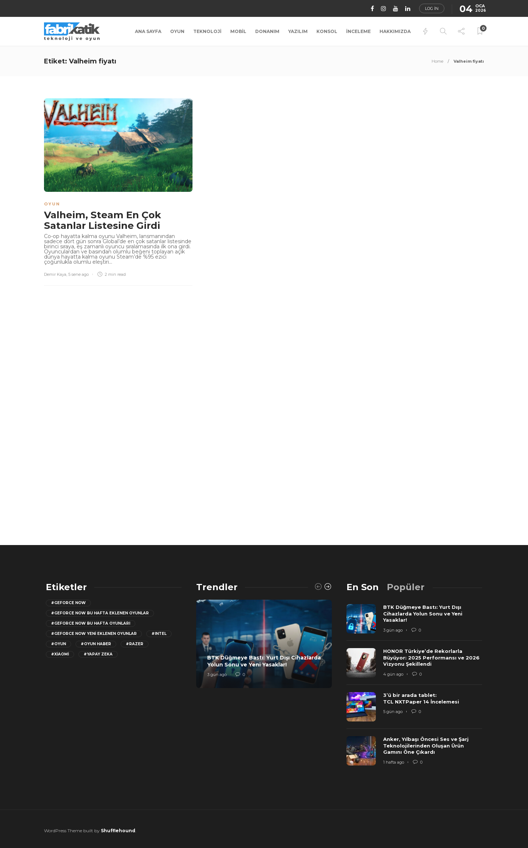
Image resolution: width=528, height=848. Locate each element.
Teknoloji (207, 31)
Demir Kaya (55, 274)
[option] (264, 644)
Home (437, 61)
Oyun (177, 31)
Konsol (326, 31)
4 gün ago (393, 674)
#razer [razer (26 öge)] (134, 644)
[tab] (362, 587)
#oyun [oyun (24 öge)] (58, 644)
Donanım (267, 31)
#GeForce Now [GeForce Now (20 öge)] (68, 602)
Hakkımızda (395, 31)
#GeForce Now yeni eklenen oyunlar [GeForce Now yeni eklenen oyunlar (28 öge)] (94, 633)
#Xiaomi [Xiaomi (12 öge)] (60, 654)
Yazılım (298, 31)
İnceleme (358, 31)
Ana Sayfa (148, 31)
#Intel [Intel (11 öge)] (158, 633)
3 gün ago (217, 674)
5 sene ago (78, 274)
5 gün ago (393, 711)
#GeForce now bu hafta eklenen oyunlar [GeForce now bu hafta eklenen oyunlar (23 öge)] (100, 613)
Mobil (238, 31)
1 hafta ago (393, 762)
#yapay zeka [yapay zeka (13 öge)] (98, 654)
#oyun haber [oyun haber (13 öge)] (96, 644)
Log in (432, 8)
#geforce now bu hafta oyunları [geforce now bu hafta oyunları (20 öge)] (90, 623)
